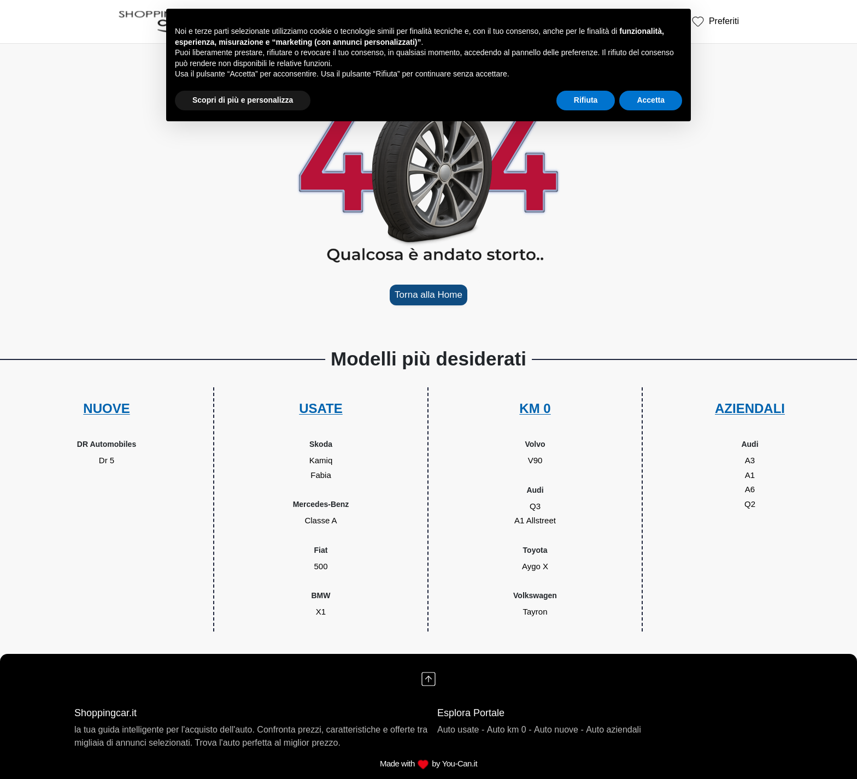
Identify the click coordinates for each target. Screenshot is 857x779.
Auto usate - (460, 729)
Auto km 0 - (509, 729)
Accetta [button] (651, 100)
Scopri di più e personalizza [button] (242, 100)
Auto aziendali (613, 729)
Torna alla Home (428, 295)
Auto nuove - (559, 729)
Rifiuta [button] (586, 100)
